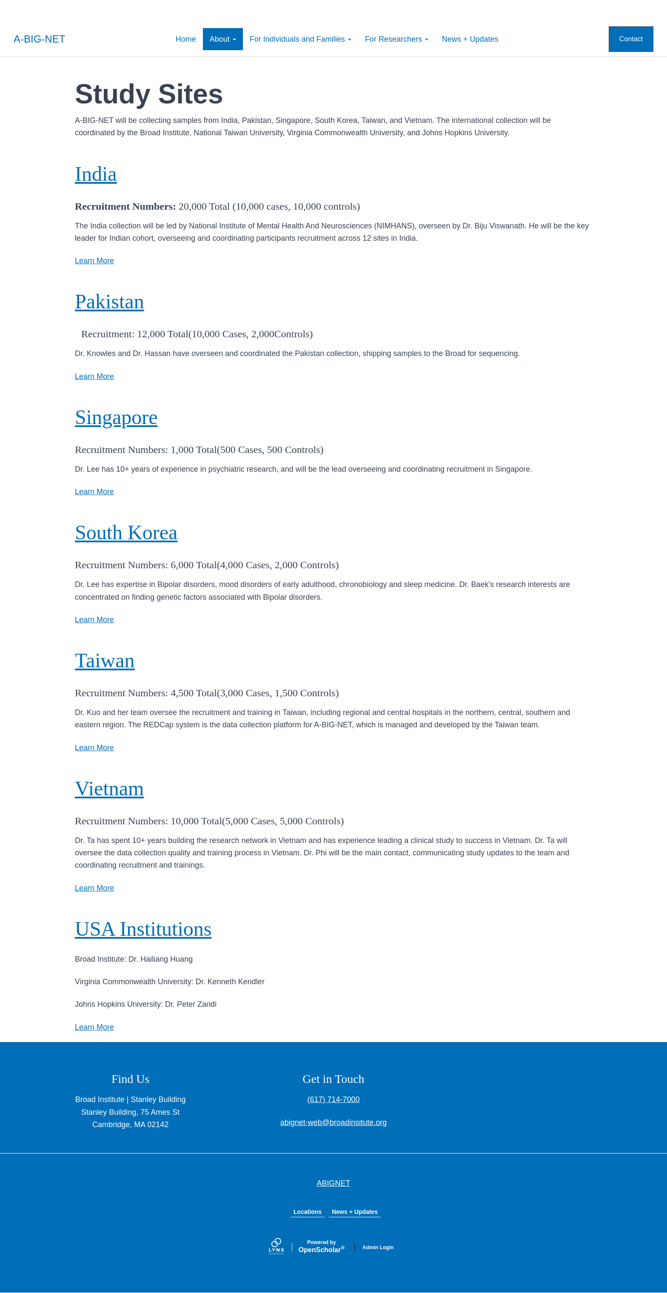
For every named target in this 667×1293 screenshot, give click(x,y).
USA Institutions (143, 928)
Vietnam (109, 788)
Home (186, 39)
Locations (308, 1211)
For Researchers (396, 39)
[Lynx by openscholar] (284, 1247)
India (96, 173)
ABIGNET (333, 1183)
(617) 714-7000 (333, 1099)
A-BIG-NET (39, 39)
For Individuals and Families (300, 39)
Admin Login (377, 1247)
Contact (631, 39)
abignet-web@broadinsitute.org (333, 1122)
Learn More (94, 260)
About (223, 39)
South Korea (126, 532)
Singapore (116, 417)
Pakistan (109, 301)
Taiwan (105, 660)
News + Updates (470, 39)
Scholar (322, 1246)
